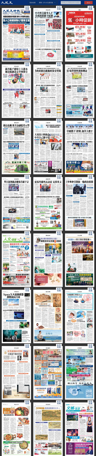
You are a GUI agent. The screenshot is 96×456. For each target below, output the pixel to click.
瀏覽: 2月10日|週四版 (46, 2)
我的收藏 (32, 2)
